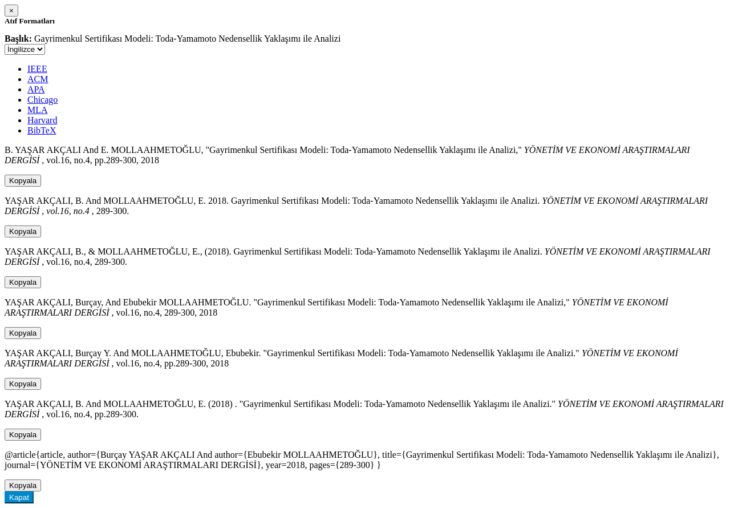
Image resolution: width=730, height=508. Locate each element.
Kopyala (22, 180)
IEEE (37, 69)
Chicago (42, 99)
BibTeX (41, 130)
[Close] (11, 11)
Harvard (42, 120)
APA (36, 89)
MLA (37, 110)
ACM (37, 79)
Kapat (19, 497)
